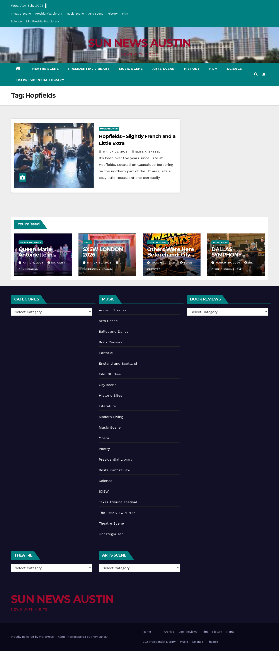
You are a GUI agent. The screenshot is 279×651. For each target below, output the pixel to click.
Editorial (106, 353)
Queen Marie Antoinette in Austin (35, 254)
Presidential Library (48, 13)
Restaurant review (114, 470)
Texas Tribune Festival (118, 502)
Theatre (213, 641)
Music (184, 641)
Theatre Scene (21, 13)
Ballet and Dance (30, 242)
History (112, 13)
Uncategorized (111, 534)
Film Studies (110, 374)
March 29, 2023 (115, 151)
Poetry (104, 449)
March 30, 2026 (100, 262)
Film (125, 13)
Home (147, 631)
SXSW (87, 242)
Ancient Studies (112, 310)
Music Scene (75, 13)
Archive (169, 631)
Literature (107, 406)
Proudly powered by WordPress (33, 636)
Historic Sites (110, 395)
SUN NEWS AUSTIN (139, 43)
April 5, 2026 (33, 262)
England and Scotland (118, 363)
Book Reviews (110, 342)
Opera (104, 438)
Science (16, 21)
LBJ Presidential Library (42, 21)
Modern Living (109, 129)
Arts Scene (95, 13)
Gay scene (107, 385)
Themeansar (99, 636)
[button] (256, 74)
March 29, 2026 (228, 262)
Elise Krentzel (146, 151)
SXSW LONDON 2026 (103, 252)
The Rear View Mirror (117, 513)
